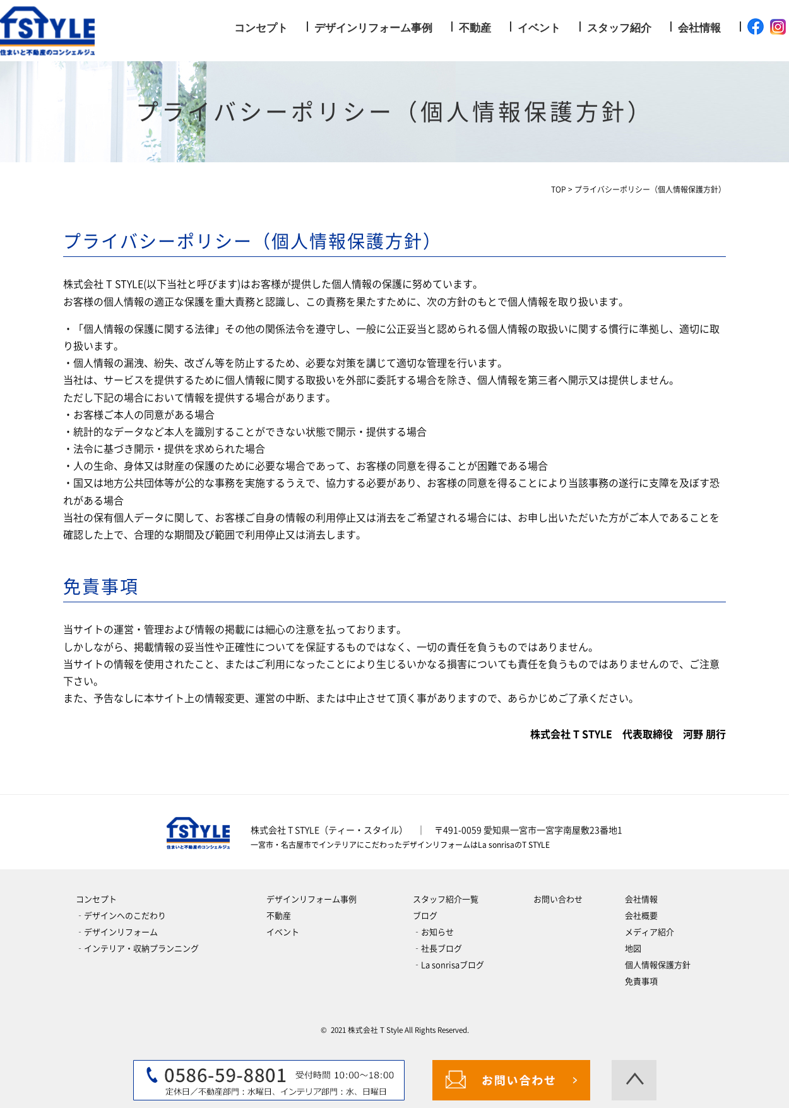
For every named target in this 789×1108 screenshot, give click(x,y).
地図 (633, 948)
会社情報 (699, 28)
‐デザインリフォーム (117, 932)
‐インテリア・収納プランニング (137, 948)
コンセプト (261, 28)
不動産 (475, 28)
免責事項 (641, 981)
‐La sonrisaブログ (448, 965)
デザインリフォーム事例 (373, 28)
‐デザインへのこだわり (121, 916)
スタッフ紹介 (619, 28)
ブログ (425, 916)
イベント (539, 28)
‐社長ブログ (437, 948)
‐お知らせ (433, 932)
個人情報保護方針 (658, 965)
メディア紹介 (649, 932)
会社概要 (641, 916)
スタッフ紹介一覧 (445, 899)
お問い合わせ (558, 899)
